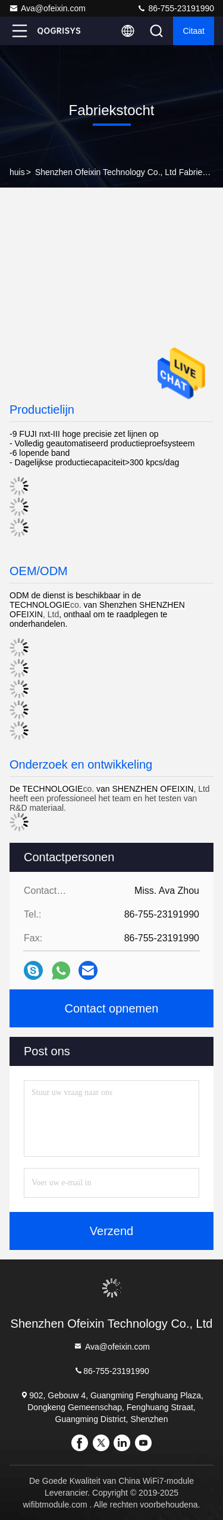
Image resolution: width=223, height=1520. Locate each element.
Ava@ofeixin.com (47, 8)
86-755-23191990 (175, 8)
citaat (194, 31)
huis (17, 172)
